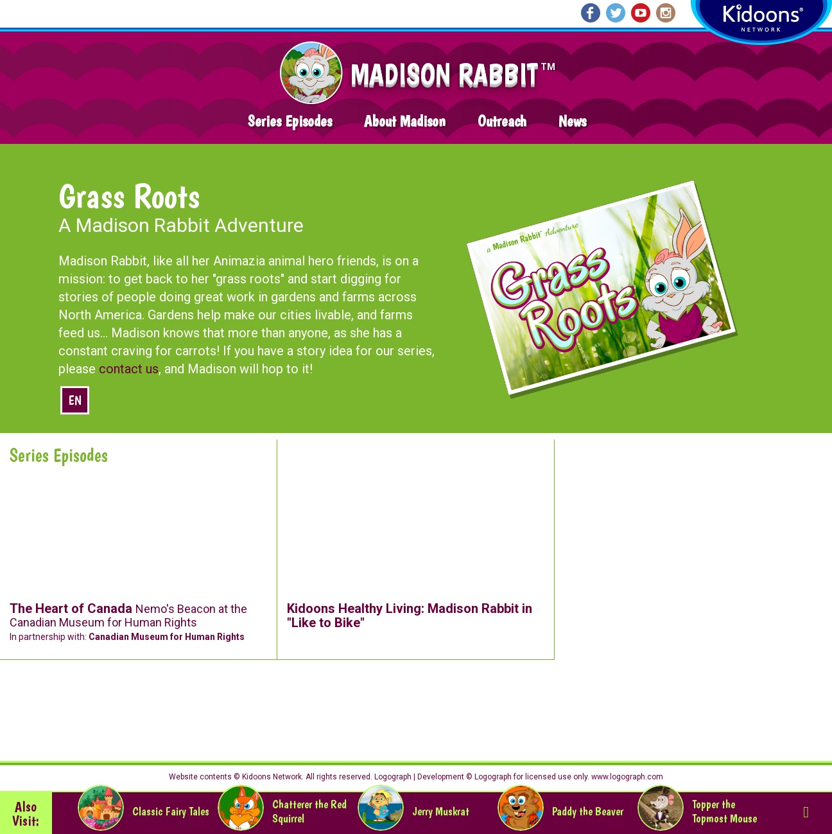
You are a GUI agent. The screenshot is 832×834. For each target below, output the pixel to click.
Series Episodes (290, 121)
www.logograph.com (626, 776)
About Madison (405, 121)
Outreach (502, 121)
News (572, 121)
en (75, 400)
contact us (129, 369)
